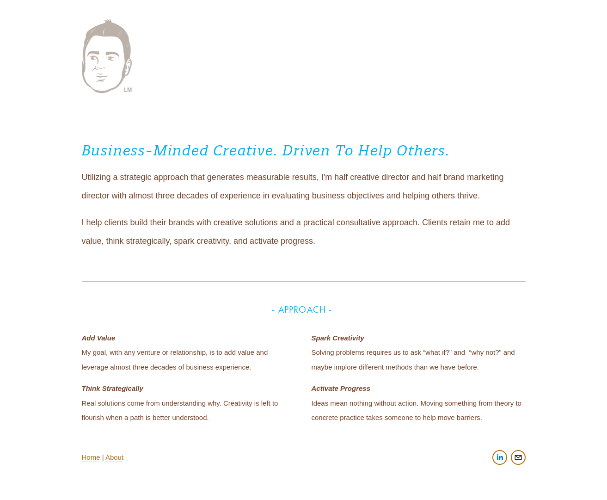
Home (91, 457)
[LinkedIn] (499, 457)
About (114, 457)
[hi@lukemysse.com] (518, 457)
